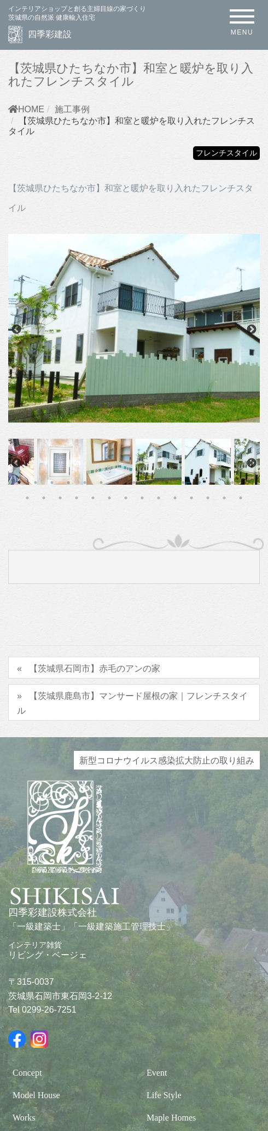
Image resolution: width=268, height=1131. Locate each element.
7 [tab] (117, 482)
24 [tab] (158, 497)
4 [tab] (68, 482)
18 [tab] (60, 497)
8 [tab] (134, 482)
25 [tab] (175, 497)
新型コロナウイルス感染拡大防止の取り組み (166, 760)
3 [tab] (51, 482)
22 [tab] (125, 497)
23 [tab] (142, 497)
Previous (16, 329)
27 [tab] (207, 497)
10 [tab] (166, 482)
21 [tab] (109, 497)
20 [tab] (93, 497)
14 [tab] (232, 482)
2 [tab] (35, 482)
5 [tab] (84, 482)
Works (24, 1117)
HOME (26, 109)
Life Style (164, 1095)
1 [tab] (19, 482)
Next (251, 329)
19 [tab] (76, 497)
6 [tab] (101, 482)
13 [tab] (216, 482)
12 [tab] (199, 482)
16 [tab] (27, 497)
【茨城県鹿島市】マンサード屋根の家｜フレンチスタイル (132, 702)
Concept (27, 1072)
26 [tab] (191, 497)
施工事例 (72, 109)
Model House (36, 1095)
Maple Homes (171, 1117)
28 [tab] (224, 497)
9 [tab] (150, 482)
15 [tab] (248, 482)
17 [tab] (43, 497)
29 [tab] (240, 497)
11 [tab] (183, 482)
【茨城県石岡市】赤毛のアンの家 (94, 668)
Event (157, 1072)
